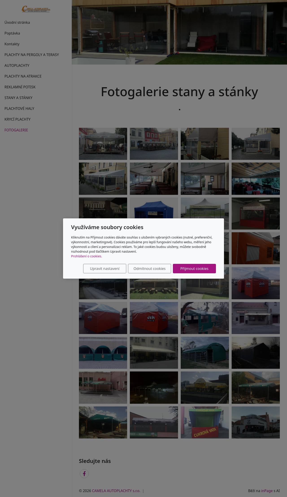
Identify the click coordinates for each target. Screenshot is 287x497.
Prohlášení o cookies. (86, 256)
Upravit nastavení (104, 268)
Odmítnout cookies (150, 268)
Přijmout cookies (194, 268)
